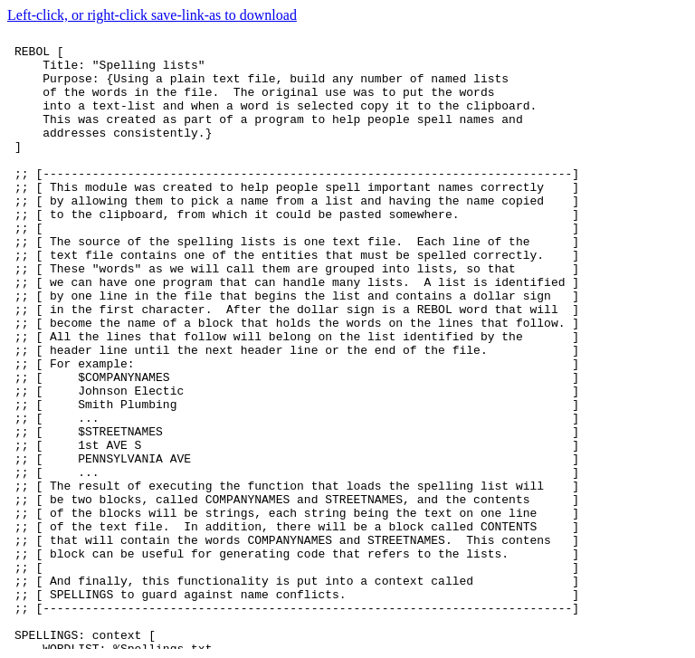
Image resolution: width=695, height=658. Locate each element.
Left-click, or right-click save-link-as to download (152, 15)
